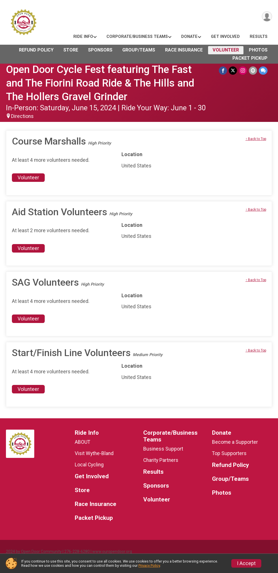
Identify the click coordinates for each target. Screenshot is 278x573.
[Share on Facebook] (223, 70)
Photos (258, 50)
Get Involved (225, 36)
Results (259, 36)
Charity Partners (160, 460)
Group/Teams (138, 50)
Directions (22, 116)
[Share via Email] (253, 70)
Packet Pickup (250, 58)
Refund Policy (36, 50)
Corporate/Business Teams (137, 36)
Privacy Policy (149, 565)
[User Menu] (267, 16)
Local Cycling (89, 465)
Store (70, 50)
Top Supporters (229, 453)
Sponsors (100, 50)
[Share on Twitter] (233, 70)
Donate (189, 36)
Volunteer (226, 50)
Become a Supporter (235, 442)
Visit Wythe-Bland (94, 453)
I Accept (246, 563)
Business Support (163, 449)
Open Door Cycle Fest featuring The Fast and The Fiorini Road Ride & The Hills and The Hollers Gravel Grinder (100, 83)
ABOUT (82, 442)
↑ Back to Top (255, 139)
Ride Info (83, 36)
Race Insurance (184, 50)
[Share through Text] (263, 70)
